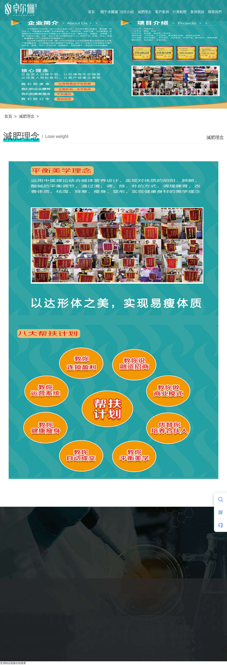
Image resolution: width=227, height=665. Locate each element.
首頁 (91, 12)
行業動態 (179, 12)
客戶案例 (162, 12)
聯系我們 (215, 12)
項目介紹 (127, 12)
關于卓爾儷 (109, 12)
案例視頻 (197, 12)
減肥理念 (144, 12)
